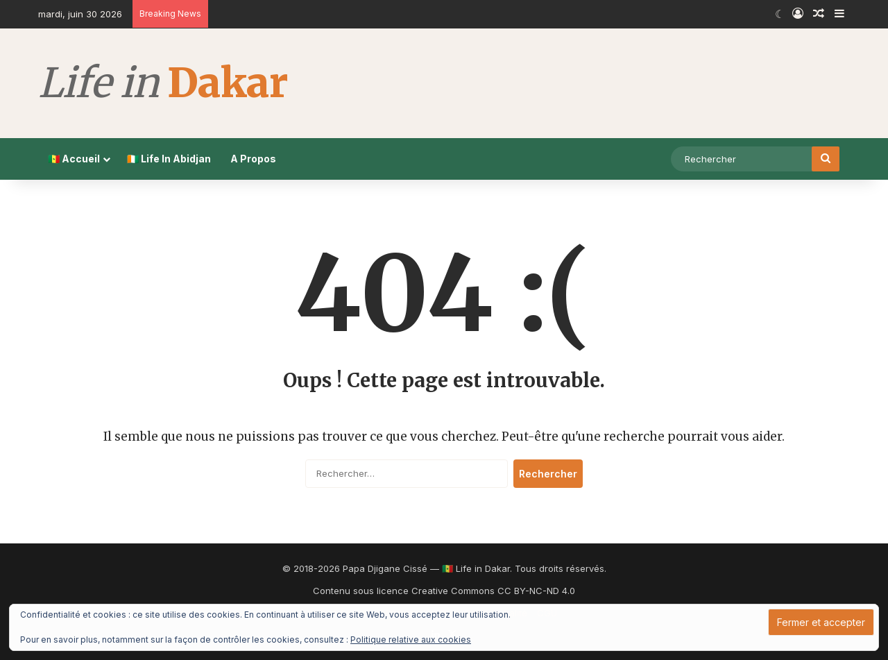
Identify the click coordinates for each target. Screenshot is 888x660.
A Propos (253, 158)
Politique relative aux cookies (410, 639)
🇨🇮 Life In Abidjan (169, 158)
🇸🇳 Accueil (74, 158)
